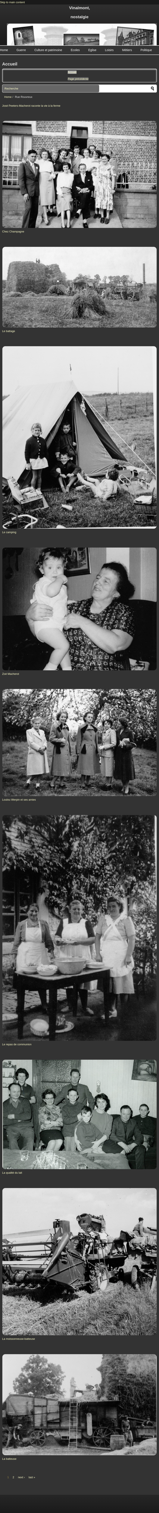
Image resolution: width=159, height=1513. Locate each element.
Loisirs (109, 50)
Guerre (21, 50)
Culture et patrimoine (48, 50)
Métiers (127, 50)
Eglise (92, 50)
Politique (146, 50)
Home (4, 50)
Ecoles (75, 50)
